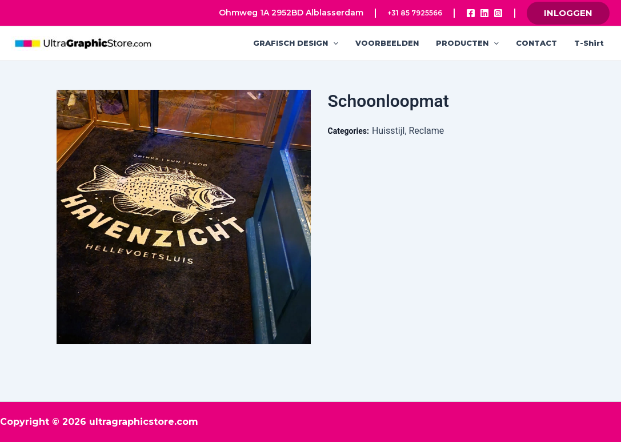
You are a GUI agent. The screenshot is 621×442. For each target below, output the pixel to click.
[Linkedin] (484, 13)
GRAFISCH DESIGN (295, 43)
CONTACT (536, 42)
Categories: (348, 131)
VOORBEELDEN (387, 42)
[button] (568, 13)
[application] (333, 43)
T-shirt (589, 42)
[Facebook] (470, 13)
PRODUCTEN (467, 43)
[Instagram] (498, 13)
